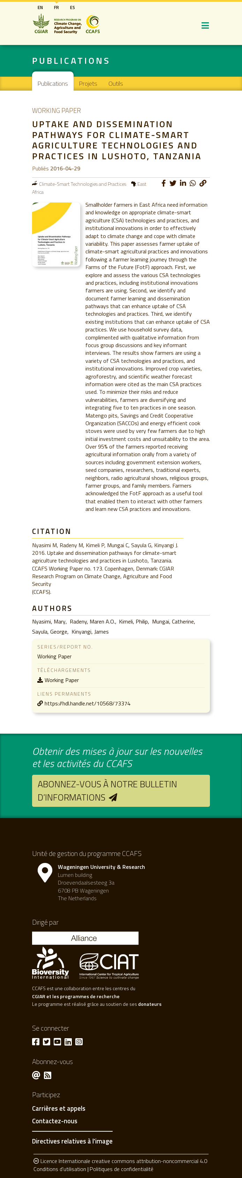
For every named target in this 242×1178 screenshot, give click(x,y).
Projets (88, 83)
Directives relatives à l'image (72, 1141)
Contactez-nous (54, 1121)
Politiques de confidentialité (121, 1169)
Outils (115, 83)
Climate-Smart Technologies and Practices (82, 184)
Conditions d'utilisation (59, 1169)
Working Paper (62, 680)
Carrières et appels (58, 1108)
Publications (53, 83)
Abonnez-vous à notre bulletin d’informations (107, 790)
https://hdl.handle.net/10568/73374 (87, 703)
